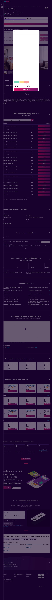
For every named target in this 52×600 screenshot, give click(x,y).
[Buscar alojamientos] (1, 7)
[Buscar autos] (1, 9)
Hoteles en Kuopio (9, 555)
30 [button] (17, 37)
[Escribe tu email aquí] (16, 523)
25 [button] (21, 35)
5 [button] (24, 27)
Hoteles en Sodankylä (31, 552)
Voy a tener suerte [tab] (28, 546)
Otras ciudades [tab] (9, 546)
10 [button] (19, 30)
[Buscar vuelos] (1, 5)
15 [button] (14, 32)
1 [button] (14, 27)
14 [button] (12, 32)
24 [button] (19, 35)
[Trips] (1, 14)
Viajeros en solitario (15, 241)
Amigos (22, 241)
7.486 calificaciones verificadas (19, 14)
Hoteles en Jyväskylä (31, 555)
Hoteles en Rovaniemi (10, 551)
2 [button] (42, 27)
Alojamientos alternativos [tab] (18, 546)
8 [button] (14, 30)
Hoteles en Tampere (9, 554)
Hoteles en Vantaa (31, 551)
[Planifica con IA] (1, 11)
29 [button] (14, 37)
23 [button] (42, 35)
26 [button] (24, 35)
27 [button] (9, 37)
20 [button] (9, 35)
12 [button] (24, 30)
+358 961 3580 (10, 13)
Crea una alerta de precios (44, 454)
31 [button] (19, 37)
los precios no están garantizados (29, 566)
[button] (2, 1)
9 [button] (42, 30)
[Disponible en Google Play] (42, 582)
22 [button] (14, 35)
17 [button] (19, 32)
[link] (16, 395)
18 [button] (30, 35)
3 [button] (19, 27)
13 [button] (9, 32)
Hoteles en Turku (9, 552)
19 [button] (24, 32)
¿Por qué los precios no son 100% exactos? (28, 573)
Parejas (31, 241)
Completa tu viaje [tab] (36, 546)
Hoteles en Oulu (30, 554)
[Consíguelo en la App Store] (42, 584)
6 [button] (9, 30)
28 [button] (12, 37)
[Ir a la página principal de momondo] (7, 1)
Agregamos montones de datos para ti (28, 571)
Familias (26, 241)
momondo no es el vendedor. (28, 569)
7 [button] (37, 30)
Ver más (48, 386)
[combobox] (45, 242)
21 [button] (12, 35)
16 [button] (42, 32)
